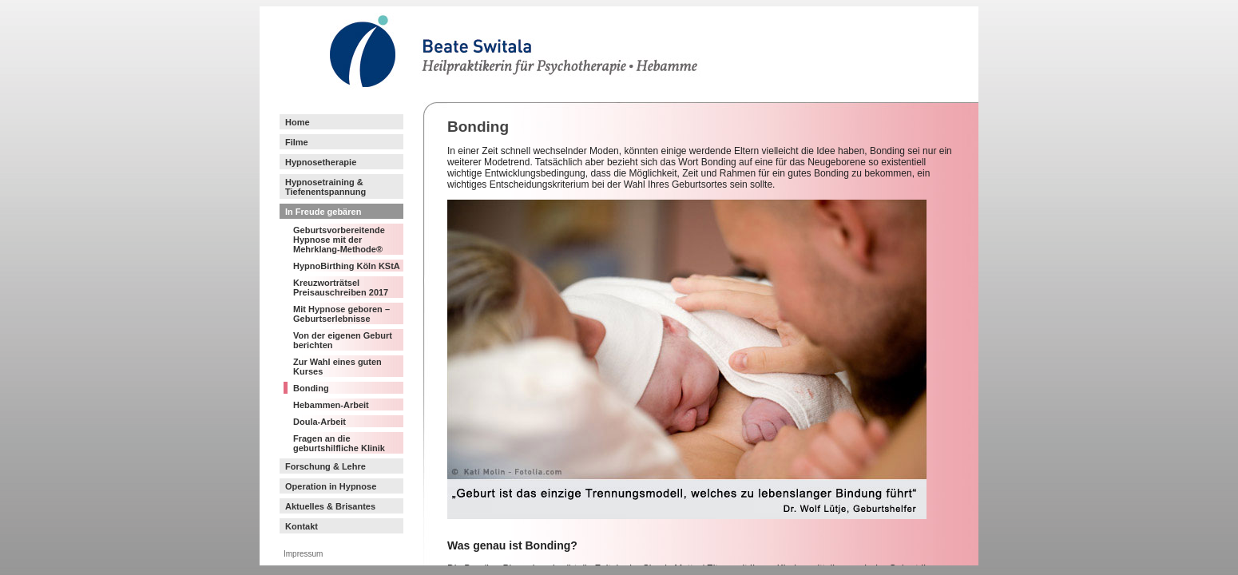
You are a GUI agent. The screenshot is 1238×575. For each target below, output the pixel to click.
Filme (296, 142)
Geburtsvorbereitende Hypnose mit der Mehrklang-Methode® (339, 239)
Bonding (311, 388)
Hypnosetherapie (320, 162)
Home (297, 122)
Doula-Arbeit (319, 421)
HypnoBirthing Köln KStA (346, 266)
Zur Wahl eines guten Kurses (337, 366)
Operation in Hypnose (330, 486)
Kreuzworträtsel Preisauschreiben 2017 (340, 287)
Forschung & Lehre (325, 466)
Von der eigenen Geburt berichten (342, 340)
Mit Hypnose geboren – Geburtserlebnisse (341, 313)
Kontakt (301, 526)
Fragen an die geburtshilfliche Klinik (339, 443)
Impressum (303, 553)
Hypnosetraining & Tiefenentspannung (325, 186)
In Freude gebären (323, 211)
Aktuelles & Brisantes (330, 506)
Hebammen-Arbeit (331, 405)
